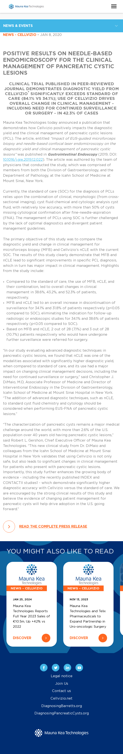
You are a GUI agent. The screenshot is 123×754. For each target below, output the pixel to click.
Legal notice (61, 676)
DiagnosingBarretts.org (61, 706)
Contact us (61, 691)
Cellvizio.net (61, 698)
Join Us (61, 683)
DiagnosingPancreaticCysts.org (61, 713)
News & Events (18, 26)
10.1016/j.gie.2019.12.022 (23, 159)
